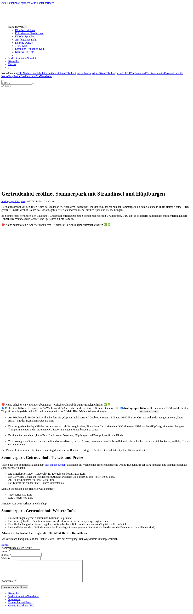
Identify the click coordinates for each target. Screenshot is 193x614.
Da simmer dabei (148, 411)
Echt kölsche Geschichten (29, 33)
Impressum (14, 603)
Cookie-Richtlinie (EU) (21, 609)
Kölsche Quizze (24, 42)
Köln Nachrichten (25, 30)
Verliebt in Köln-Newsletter (23, 58)
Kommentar (8, 585)
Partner (12, 64)
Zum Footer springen (42, 2)
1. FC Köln (21, 45)
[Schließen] (9, 68)
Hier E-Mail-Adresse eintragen (90, 411)
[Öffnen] (2, 80)
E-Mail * (6, 554)
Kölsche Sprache (24, 36)
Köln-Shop (7, 76)
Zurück (5, 544)
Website (5, 558)
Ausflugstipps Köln (26, 39)
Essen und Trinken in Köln (30, 48)
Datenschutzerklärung (20, 606)
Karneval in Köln (24, 51)
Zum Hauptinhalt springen (15, 2)
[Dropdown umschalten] (25, 27)
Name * (5, 551)
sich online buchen (55, 464)
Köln (23, 201)
